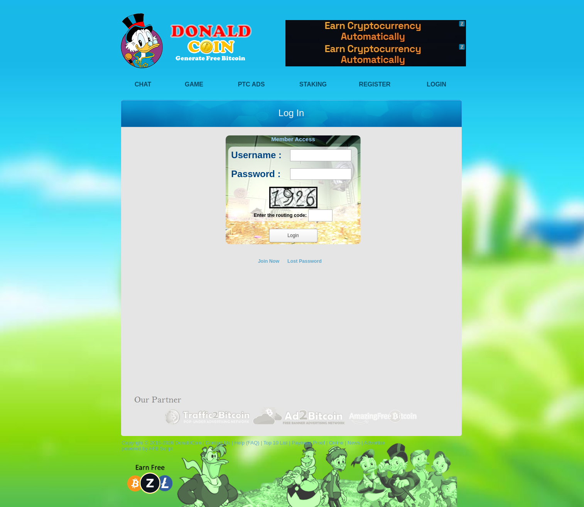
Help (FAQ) (246, 443)
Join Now (269, 261)
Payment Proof (308, 443)
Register (375, 84)
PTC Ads (251, 84)
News (354, 443)
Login (436, 84)
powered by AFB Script (146, 448)
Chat (143, 84)
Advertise (374, 443)
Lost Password (304, 261)
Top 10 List (275, 443)
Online (336, 443)
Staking (313, 84)
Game (194, 84)
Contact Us (217, 443)
